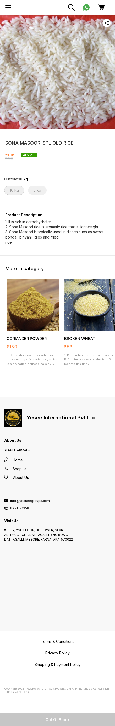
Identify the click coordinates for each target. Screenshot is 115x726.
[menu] (8, 7)
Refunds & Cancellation (94, 688)
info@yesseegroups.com (30, 501)
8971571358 (19, 508)
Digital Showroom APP (59, 688)
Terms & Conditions (16, 691)
